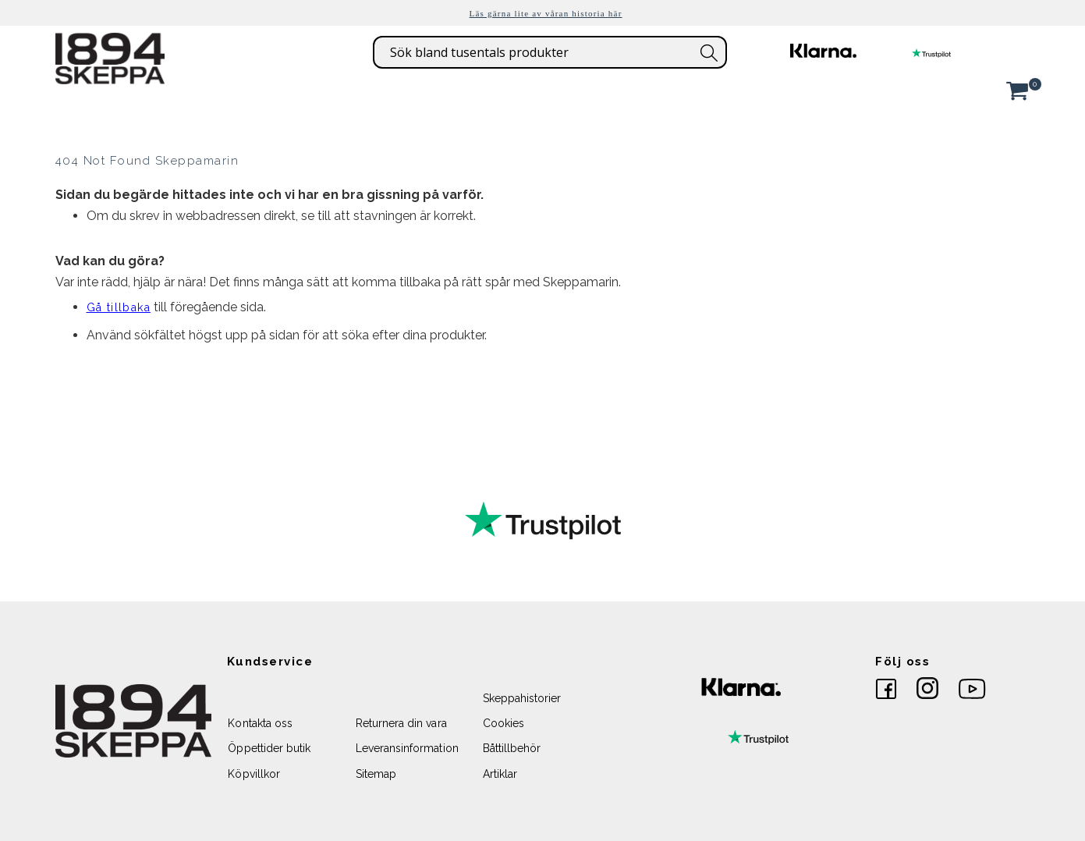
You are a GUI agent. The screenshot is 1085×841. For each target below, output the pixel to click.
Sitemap (376, 774)
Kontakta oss (260, 723)
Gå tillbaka (119, 307)
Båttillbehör (512, 748)
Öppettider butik (269, 748)
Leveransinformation (407, 748)
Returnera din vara (401, 723)
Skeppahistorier (522, 698)
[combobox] (549, 52)
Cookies (503, 723)
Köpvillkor (254, 774)
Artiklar (500, 774)
